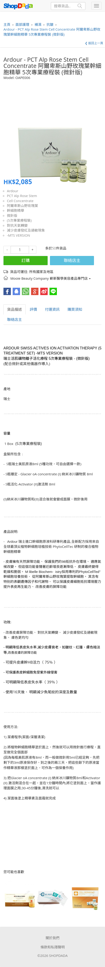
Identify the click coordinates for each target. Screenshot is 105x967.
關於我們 (52, 937)
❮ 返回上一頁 (94, 43)
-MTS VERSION (18, 235)
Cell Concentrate (20, 200)
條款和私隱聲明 (53, 947)
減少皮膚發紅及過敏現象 (26, 230)
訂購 (25, 260)
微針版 (12, 215)
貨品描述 (14, 309)
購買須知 (74, 309)
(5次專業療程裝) (19, 220)
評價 (33, 309)
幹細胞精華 (15, 210)
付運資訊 (52, 309)
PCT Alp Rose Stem (22, 195)
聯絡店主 (72, 260)
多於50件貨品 (55, 248)
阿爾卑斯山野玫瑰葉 (22, 205)
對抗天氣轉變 (17, 225)
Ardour (12, 191)
